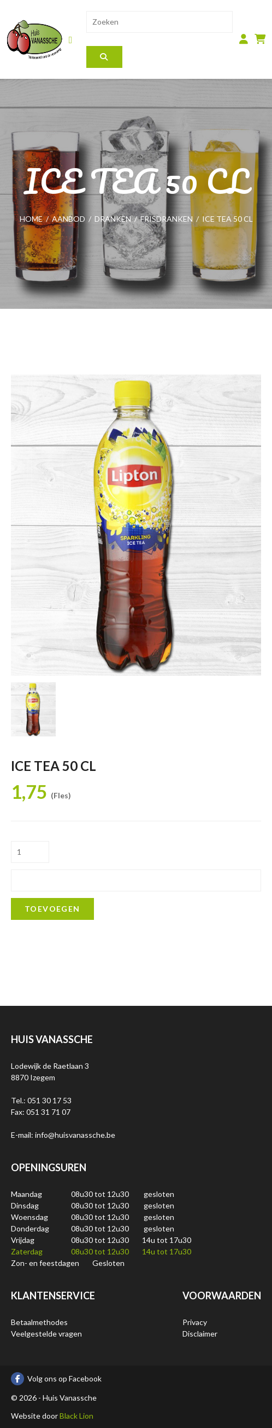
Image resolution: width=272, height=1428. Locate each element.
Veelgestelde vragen (46, 1333)
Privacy (194, 1322)
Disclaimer (199, 1333)
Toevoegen (52, 908)
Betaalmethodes (39, 1322)
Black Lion (76, 1415)
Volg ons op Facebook (56, 1378)
